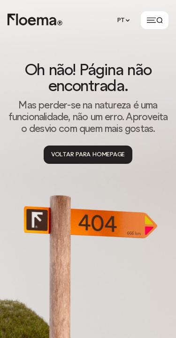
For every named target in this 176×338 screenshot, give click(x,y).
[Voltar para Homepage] (88, 155)
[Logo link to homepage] (35, 20)
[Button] (154, 20)
